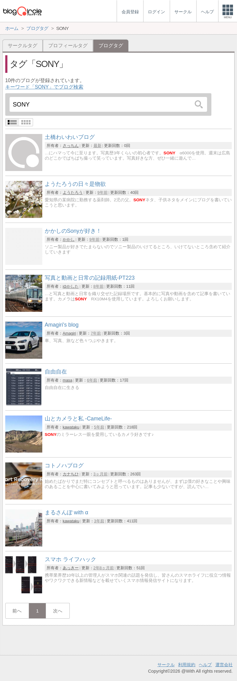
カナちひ (71, 474)
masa (67, 380)
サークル (166, 664)
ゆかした (71, 286)
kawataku (71, 427)
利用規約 (186, 664)
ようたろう (73, 192)
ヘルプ (205, 664)
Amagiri (69, 333)
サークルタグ (22, 45)
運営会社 (224, 664)
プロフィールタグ (68, 45)
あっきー (71, 568)
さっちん (71, 145)
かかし (69, 239)
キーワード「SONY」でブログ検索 (44, 87)
